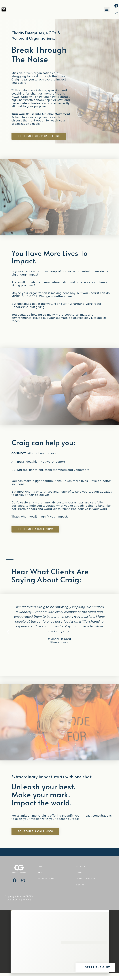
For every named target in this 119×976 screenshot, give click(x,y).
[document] (59, 941)
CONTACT (81, 885)
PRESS (79, 873)
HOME (41, 866)
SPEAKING (81, 866)
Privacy (27, 899)
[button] (107, 9)
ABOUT (41, 873)
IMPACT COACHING (86, 879)
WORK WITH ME (46, 879)
